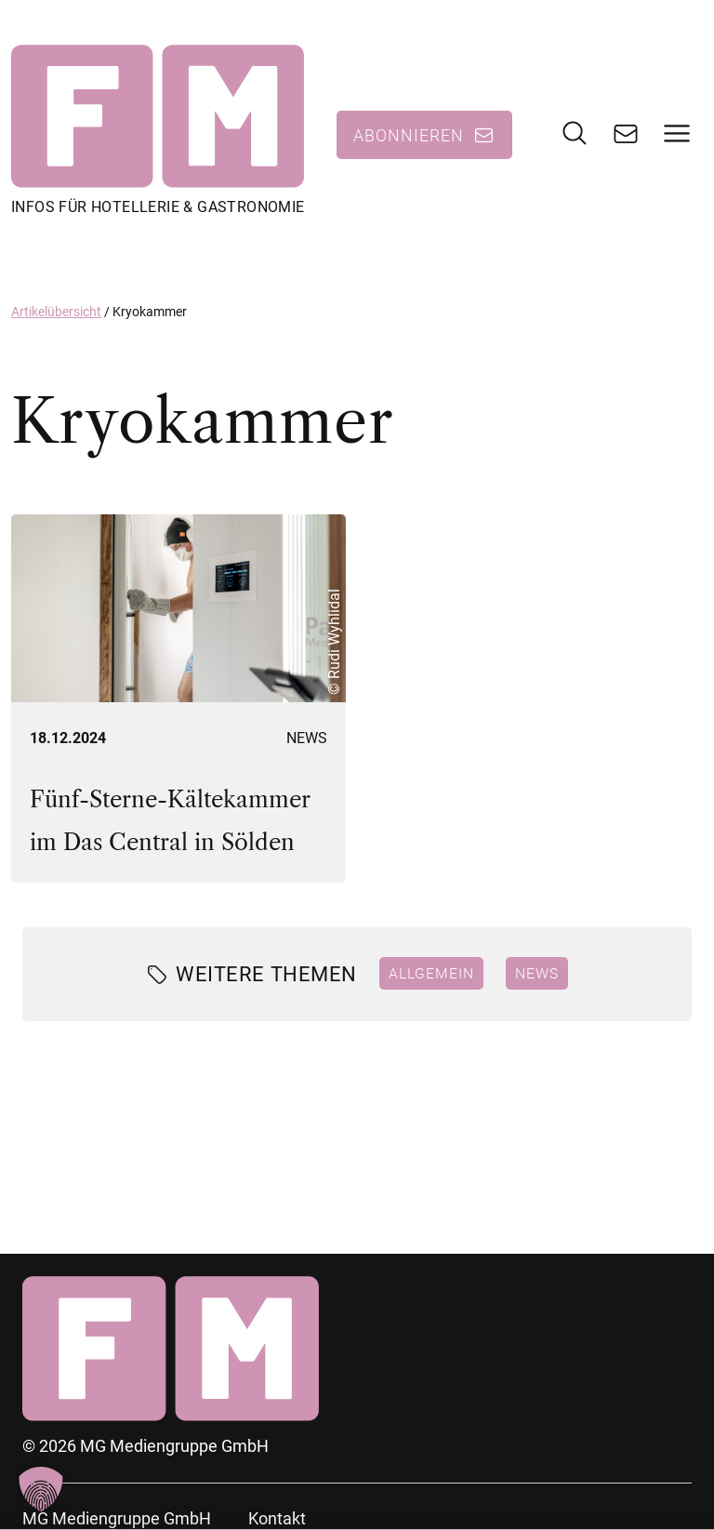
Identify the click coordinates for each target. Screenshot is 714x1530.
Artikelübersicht (56, 311)
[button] (41, 1489)
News (306, 738)
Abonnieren (408, 135)
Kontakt (277, 1518)
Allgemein (431, 973)
